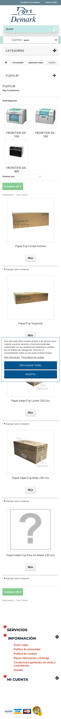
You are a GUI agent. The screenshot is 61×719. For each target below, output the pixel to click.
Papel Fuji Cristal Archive (30, 246)
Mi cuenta (17, 679)
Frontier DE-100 (45, 134)
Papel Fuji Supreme (30, 323)
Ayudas (18, 670)
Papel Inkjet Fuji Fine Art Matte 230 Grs (30, 555)
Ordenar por (8, 176)
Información (22, 638)
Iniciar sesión (51, 2)
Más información (12, 357)
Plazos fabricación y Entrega (31, 658)
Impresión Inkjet (35, 62)
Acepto (30, 374)
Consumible (18, 62)
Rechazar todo (30, 365)
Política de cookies (25, 653)
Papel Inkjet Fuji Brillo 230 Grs (30, 478)
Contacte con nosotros (30, 2)
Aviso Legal (21, 645)
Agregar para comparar (17, 269)
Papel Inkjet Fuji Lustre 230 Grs (30, 400)
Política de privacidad (27, 649)
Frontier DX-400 (16, 169)
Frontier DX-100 (16, 134)
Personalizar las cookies (32, 357)
